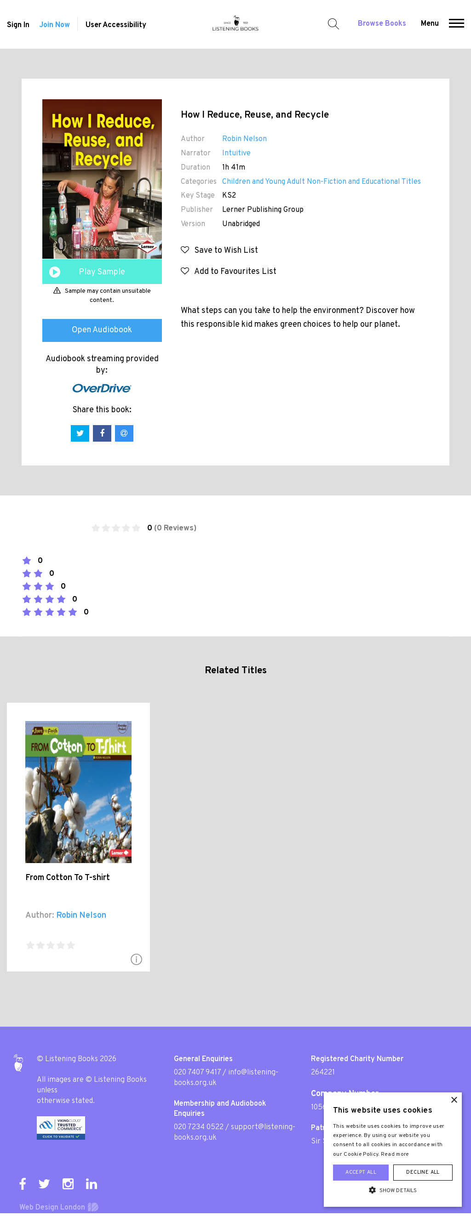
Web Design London (52, 1207)
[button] (456, 24)
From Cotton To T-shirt (67, 878)
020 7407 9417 (197, 1072)
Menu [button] (430, 23)
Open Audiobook (102, 330)
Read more (395, 1154)
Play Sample (102, 272)
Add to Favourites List (228, 272)
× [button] (453, 1100)
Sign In (18, 25)
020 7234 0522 (199, 1127)
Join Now (54, 25)
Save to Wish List (219, 250)
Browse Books (382, 23)
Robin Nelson (244, 139)
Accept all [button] (360, 1172)
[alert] (393, 1149)
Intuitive (236, 153)
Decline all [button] (422, 1172)
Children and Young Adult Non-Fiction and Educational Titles (321, 182)
